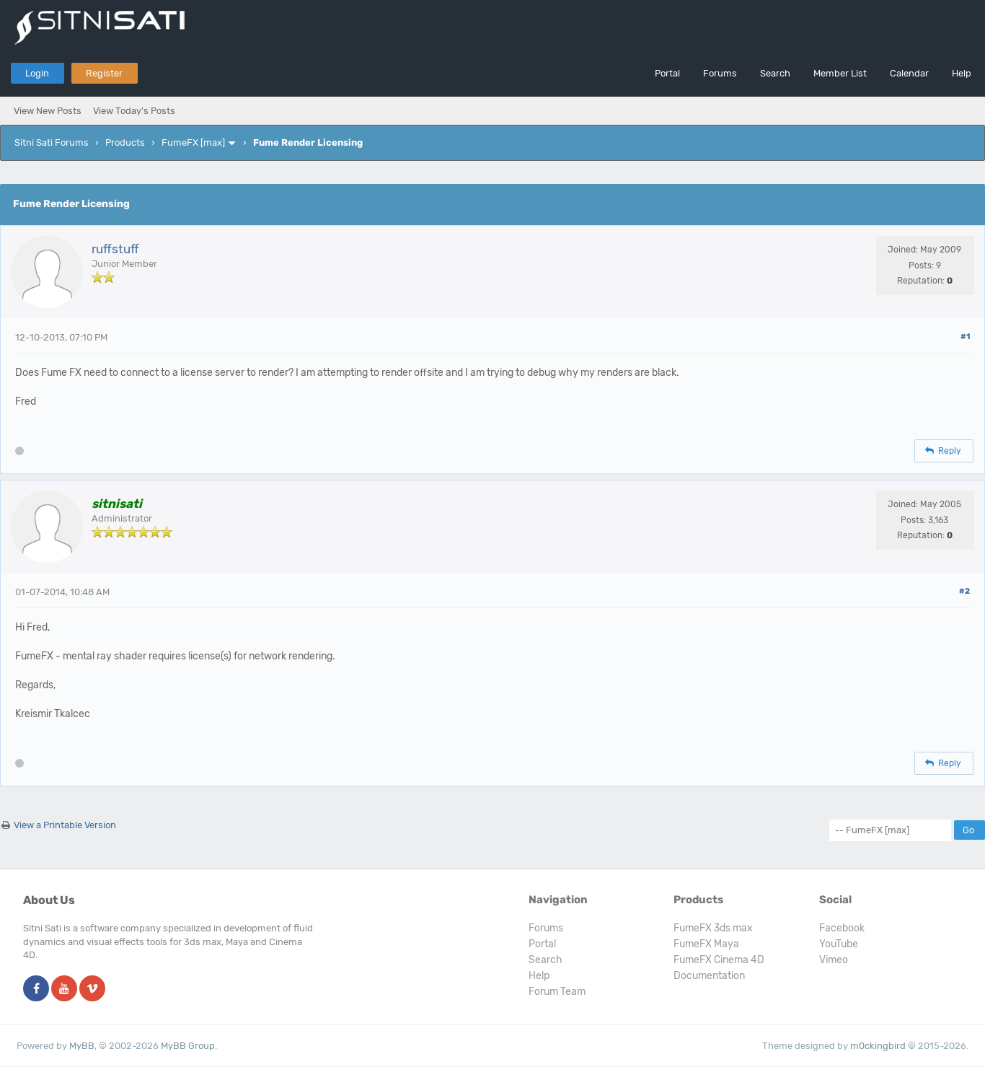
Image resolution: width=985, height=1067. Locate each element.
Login (37, 73)
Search (775, 73)
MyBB (81, 1045)
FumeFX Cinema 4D (718, 960)
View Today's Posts (134, 110)
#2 (964, 591)
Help (961, 73)
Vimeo (833, 960)
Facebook (842, 928)
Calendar (909, 73)
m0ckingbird (878, 1045)
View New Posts (47, 110)
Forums (720, 73)
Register (104, 73)
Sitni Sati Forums (51, 142)
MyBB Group (188, 1045)
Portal (667, 73)
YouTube (838, 944)
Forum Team (557, 991)
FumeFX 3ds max (713, 928)
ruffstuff (115, 249)
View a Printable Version (65, 825)
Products (125, 142)
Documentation (709, 976)
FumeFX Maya (706, 944)
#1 (965, 336)
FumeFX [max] (193, 142)
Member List (840, 73)
